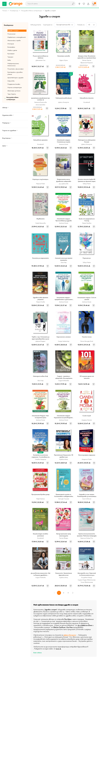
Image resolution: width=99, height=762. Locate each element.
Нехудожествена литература (31, 11)
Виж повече (37, 653)
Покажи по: (81, 25)
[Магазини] (79, 4)
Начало (4, 11)
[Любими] (84, 4)
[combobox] (47, 3)
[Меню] (4, 4)
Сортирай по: (48, 25)
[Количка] (94, 3)
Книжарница (14, 11)
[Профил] (88, 4)
